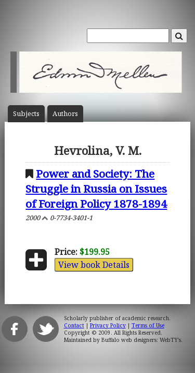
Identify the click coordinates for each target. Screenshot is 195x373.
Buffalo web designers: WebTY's (141, 339)
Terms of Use (148, 325)
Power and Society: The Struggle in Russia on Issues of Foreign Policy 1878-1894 (96, 188)
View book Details (93, 264)
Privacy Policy (108, 325)
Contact (74, 325)
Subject (26, 113)
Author (65, 113)
